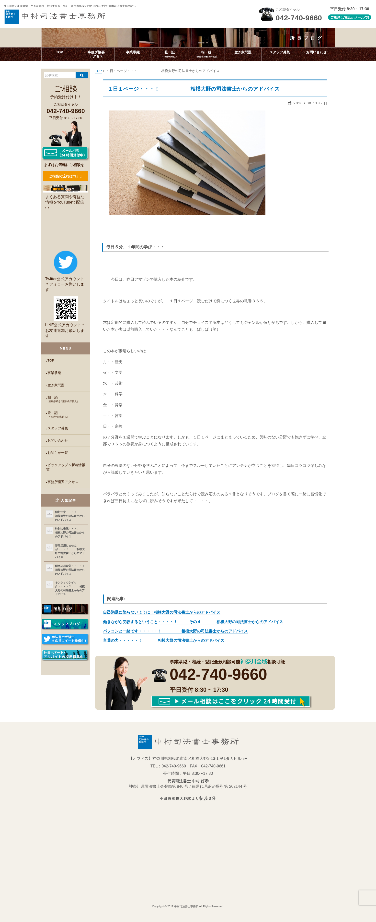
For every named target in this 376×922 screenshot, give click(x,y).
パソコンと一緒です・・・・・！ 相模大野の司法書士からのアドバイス (175, 631)
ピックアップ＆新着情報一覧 (67, 467)
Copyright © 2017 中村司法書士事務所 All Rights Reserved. (188, 906)
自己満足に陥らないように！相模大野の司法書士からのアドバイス (161, 612)
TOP (50, 360)
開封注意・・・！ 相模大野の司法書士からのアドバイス (70, 515)
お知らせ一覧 (57, 453)
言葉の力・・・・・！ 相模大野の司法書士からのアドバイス (163, 640)
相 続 (68, 399)
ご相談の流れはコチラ (66, 176)
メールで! (361, 17)
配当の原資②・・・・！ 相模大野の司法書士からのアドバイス (70, 569)
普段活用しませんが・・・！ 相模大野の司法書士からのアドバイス (70, 551)
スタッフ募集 (57, 428)
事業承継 (54, 373)
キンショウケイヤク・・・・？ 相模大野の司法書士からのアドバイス (70, 588)
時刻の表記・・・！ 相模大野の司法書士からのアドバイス (70, 532)
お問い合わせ (57, 440)
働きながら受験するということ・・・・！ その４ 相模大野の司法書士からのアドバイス (193, 622)
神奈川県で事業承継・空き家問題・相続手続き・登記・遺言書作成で (70, 5)
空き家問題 (56, 385)
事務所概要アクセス (62, 482)
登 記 (68, 414)
